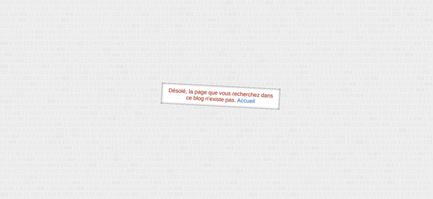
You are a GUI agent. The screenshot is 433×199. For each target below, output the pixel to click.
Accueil (246, 100)
